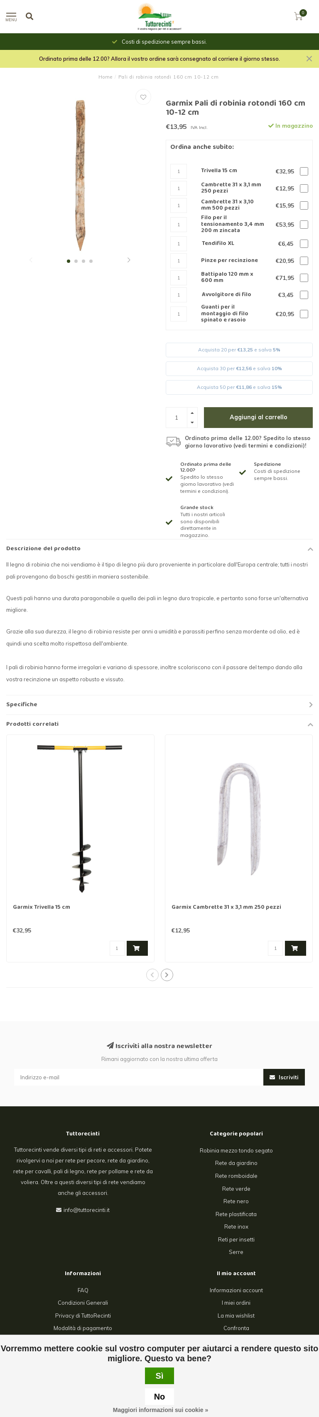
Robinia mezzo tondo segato (236, 1150)
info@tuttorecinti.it (87, 1210)
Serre (236, 1252)
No (159, 1396)
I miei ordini (236, 1302)
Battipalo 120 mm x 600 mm (227, 278)
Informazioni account (236, 1290)
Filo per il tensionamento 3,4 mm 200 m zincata (232, 224)
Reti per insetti (236, 1239)
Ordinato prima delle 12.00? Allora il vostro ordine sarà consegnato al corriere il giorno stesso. (159, 58)
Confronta (236, 1328)
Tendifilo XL (218, 244)
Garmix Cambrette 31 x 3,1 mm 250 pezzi (226, 908)
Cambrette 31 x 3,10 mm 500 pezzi (227, 205)
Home (105, 77)
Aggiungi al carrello (258, 417)
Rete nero (236, 1201)
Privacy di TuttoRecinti (83, 1315)
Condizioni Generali (83, 1302)
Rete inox (236, 1226)
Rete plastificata (236, 1214)
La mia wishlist (236, 1315)
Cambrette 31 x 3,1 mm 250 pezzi (231, 188)
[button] (31, 261)
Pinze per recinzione (229, 261)
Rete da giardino (236, 1163)
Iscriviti (284, 1077)
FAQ (83, 1290)
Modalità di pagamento (83, 1328)
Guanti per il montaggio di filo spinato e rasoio (224, 314)
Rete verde (236, 1188)
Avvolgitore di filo (226, 295)
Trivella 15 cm (219, 171)
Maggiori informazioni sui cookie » (160, 1410)
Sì (160, 1375)
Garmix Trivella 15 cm (41, 908)
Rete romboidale (236, 1175)
